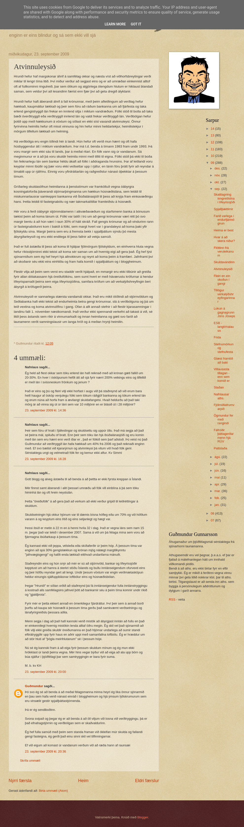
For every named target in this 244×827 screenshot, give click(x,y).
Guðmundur (34, 686)
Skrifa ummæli (30, 760)
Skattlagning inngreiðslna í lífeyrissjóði (224, 198)
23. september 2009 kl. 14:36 (45, 410)
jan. (217, 505)
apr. (217, 484)
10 (213, 156)
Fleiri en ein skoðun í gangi (222, 279)
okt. (217, 182)
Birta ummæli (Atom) (53, 790)
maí (217, 477)
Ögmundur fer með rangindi (223, 419)
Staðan (219, 387)
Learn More (115, 24)
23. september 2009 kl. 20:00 (45, 672)
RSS (172, 599)
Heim (83, 780)
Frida (217, 337)
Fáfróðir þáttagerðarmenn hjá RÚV (224, 435)
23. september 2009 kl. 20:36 (45, 751)
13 (213, 135)
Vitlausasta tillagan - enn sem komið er (221, 374)
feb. (217, 498)
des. (217, 168)
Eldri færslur (147, 780)
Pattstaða (220, 448)
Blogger (142, 817)
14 (213, 128)
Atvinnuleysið (223, 269)
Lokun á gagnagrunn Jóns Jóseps (224, 312)
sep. (217, 189)
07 (213, 520)
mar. (218, 491)
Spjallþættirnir (223, 209)
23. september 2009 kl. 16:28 (45, 459)
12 (213, 142)
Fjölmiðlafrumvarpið (224, 406)
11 (213, 149)
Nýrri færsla (20, 780)
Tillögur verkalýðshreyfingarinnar (224, 295)
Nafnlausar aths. (221, 396)
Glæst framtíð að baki (223, 360)
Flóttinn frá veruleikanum (224, 251)
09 (213, 163)
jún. (217, 470)
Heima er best (223, 230)
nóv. (217, 175)
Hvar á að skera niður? (224, 239)
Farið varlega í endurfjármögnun (224, 219)
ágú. (218, 457)
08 (213, 513)
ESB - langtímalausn (224, 326)
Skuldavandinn (224, 262)
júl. (216, 464)
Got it (136, 24)
